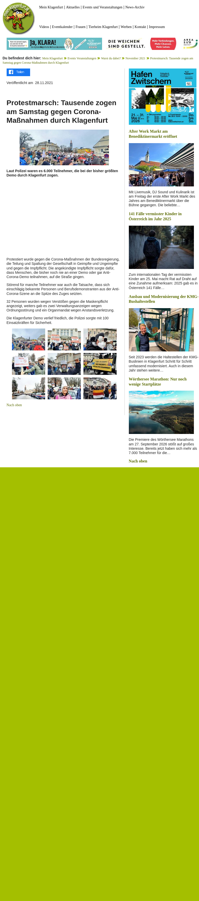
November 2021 (135, 58)
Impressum (157, 27)
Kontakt (140, 27)
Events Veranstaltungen (82, 58)
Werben (126, 27)
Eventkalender (62, 27)
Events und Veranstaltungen (102, 7)
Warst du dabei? (111, 58)
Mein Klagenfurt (51, 7)
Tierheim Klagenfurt (103, 27)
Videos (44, 27)
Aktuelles (73, 7)
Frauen (80, 27)
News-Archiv (134, 7)
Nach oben (14, 405)
